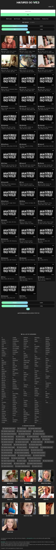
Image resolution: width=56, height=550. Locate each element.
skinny (36, 407)
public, (46, 204)
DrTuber (4, 163)
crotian (14, 343)
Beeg (40, 220)
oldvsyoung (22, 204)
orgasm (36, 362)
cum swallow (16, 348)
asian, (40, 278)
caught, (30, 51)
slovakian (37, 411)
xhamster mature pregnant (8, 455)
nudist (36, 348)
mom (47, 109)
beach (3, 369)
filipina (14, 400)
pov (15, 166)
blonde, (8, 51)
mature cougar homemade (24, 431)
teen (47, 362)
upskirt (47, 377)
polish (36, 376)
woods (47, 397)
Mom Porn (45, 18)
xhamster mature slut (39, 455)
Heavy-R (41, 144)
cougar (3, 422)
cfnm (3, 409)
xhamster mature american (34, 458)
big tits (3, 378)
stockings (48, 185)
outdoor (36, 366)
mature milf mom (37, 466)
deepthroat (15, 360)
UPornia (41, 163)
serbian (36, 404)
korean (25, 395)
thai (47, 364)
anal (3, 344)
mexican (25, 418)
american (4, 343)
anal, (40, 51)
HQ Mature (37, 18)
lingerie (25, 406)
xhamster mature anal (7, 439)
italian (25, 379)
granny (25, 343)
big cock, (8, 165)
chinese (3, 413)
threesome (14, 259)
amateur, (4, 51)
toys (6, 109)
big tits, (46, 51)
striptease (48, 348)
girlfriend (26, 337)
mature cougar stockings (8, 460)
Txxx (22, 182)
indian (25, 372)
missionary (37, 337)
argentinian (4, 348)
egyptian (15, 381)
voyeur (32, 166)
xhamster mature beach (24, 455)
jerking (25, 386)
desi (14, 362)
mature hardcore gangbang (22, 452)
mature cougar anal (19, 463)
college (3, 416)
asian (3, 350)
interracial (26, 374)
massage (26, 412)
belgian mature (33, 447)
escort (14, 383)
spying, (29, 166)
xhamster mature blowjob (18, 458)
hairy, (6, 89)
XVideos (4, 49)
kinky (25, 391)
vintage (47, 384)
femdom (15, 397)
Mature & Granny (27, 18)
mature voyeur (20, 436)
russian (32, 71)
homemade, (30, 70)
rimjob (36, 392)
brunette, (26, 51)
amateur (4, 341)
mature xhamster (22, 447)
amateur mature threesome (23, 466)
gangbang (15, 419)
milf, (53, 52)
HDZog (40, 182)
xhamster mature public (35, 444)
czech (14, 354)
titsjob (47, 367)
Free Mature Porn (28, 2)
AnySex (22, 277)
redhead (37, 388)
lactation (26, 400)
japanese (26, 384)
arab (3, 346)
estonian (15, 385)
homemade (26, 362)
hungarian (26, 367)
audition (3, 352)
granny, (15, 70)
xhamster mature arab (46, 447)
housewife (26, 366)
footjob (14, 410)
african (3, 339)
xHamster (23, 49)
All (14, 29)
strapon (47, 346)
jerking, (12, 52)
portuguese (37, 378)
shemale (37, 406)
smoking (36, 417)
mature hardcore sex (7, 466)
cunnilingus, (26, 52)
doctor (14, 367)
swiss (47, 354)
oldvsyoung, (14, 240)
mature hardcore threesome (9, 433)
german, (31, 52)
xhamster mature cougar (8, 447)
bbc (2, 365)
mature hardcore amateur (38, 452)
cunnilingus (15, 352)
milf (23, 147)
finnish (14, 404)
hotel (25, 364)
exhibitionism (16, 388)
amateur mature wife (36, 442)
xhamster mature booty (35, 428)
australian (4, 353)
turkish (47, 371)
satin (36, 400)
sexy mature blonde (7, 450)
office (26, 280)
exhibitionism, (13, 184)
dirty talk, (3, 52)
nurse (36, 351)
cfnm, (11, 51)
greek (25, 344)
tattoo (47, 358)
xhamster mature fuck (24, 433)
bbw (3, 367)
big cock (4, 376)
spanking (48, 339)
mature (25, 297)
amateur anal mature (32, 436)
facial (14, 395)
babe (3, 360)
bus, (26, 89)
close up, (29, 89)
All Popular (17, 18)
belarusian (4, 371)
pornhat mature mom (36, 450)
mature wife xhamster (34, 460)
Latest (41, 26)
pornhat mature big (7, 452)
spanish (47, 337)
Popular (15, 26)
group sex (26, 346)
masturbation (27, 414)
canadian (4, 402)
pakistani (37, 370)
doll (13, 371)
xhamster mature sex (46, 436)
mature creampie (38, 431)
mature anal (5, 458)
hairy (25, 353)
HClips (22, 239)
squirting (48, 343)
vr (46, 388)
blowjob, (22, 51)
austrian (3, 355)
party (3, 242)
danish (14, 358)
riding (36, 390)
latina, (39, 109)
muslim (36, 341)
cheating (4, 411)
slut (35, 415)
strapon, (3, 109)
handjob (25, 355)
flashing (14, 408)
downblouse (15, 373)
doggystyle (15, 369)
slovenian (37, 413)
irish (25, 378)
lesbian (25, 404)
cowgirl (14, 337)
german (14, 421)
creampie (15, 339)
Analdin (4, 220)
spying (47, 341)
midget (25, 420)
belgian (3, 373)
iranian (25, 376)
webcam (48, 393)
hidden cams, (27, 165)
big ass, (43, 51)
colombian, (41, 108)
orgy (36, 364)
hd (24, 358)
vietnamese (48, 383)
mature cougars (21, 460)
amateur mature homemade (35, 463)
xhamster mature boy (38, 433)
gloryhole (26, 341)
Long (41, 29)
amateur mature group (7, 436)
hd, (10, 52)
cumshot (15, 350)
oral (35, 360)
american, (5, 70)
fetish (14, 399)
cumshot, (14, 51)
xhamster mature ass (7, 442)
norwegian (37, 346)
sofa (36, 418)
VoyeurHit (4, 182)
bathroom (4, 364)
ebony (14, 379)
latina (25, 402)
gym (25, 348)
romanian (37, 393)
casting (3, 406)
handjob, (7, 52)
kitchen (25, 393)
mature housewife (6, 463)
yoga (47, 402)
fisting (14, 406)
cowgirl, (33, 51)
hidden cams (27, 360)
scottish (36, 402)
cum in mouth (16, 346)
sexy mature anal (48, 460)
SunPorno (4, 144)
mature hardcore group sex (23, 439)
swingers (48, 352)
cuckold (14, 344)
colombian (4, 418)
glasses (25, 339)
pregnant (37, 381)
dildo (14, 364)
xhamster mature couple (22, 442)
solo (36, 422)
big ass (3, 374)
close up (4, 415)
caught (3, 407)
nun (35, 350)
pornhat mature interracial (21, 450)
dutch (14, 375)
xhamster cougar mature (8, 431)
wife (16, 146)
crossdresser (16, 341)
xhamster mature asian (9, 428)
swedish (47, 350)
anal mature (36, 439)
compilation (4, 420)
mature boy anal (6, 444)
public (36, 383)
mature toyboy (22, 428)
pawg (36, 374)
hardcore (26, 357)
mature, (50, 52)
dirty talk (15, 365)
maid (25, 411)
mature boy (46, 439)
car (2, 404)
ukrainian (48, 376)
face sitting (15, 393)
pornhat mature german (20, 444)
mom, (14, 71)
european (15, 386)
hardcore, (45, 52)
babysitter (4, 362)
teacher (50, 166)
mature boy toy (49, 442)
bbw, (22, 70)
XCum (22, 220)
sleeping (37, 409)
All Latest (9, 18)
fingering (15, 402)
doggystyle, (40, 52)
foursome (15, 411)
